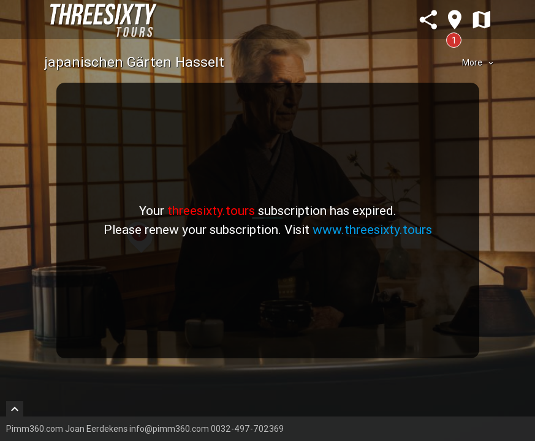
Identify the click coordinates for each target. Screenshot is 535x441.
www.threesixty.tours (372, 230)
